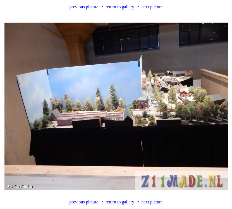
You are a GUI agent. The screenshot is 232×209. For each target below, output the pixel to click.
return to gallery (120, 6)
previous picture (84, 6)
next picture (151, 6)
